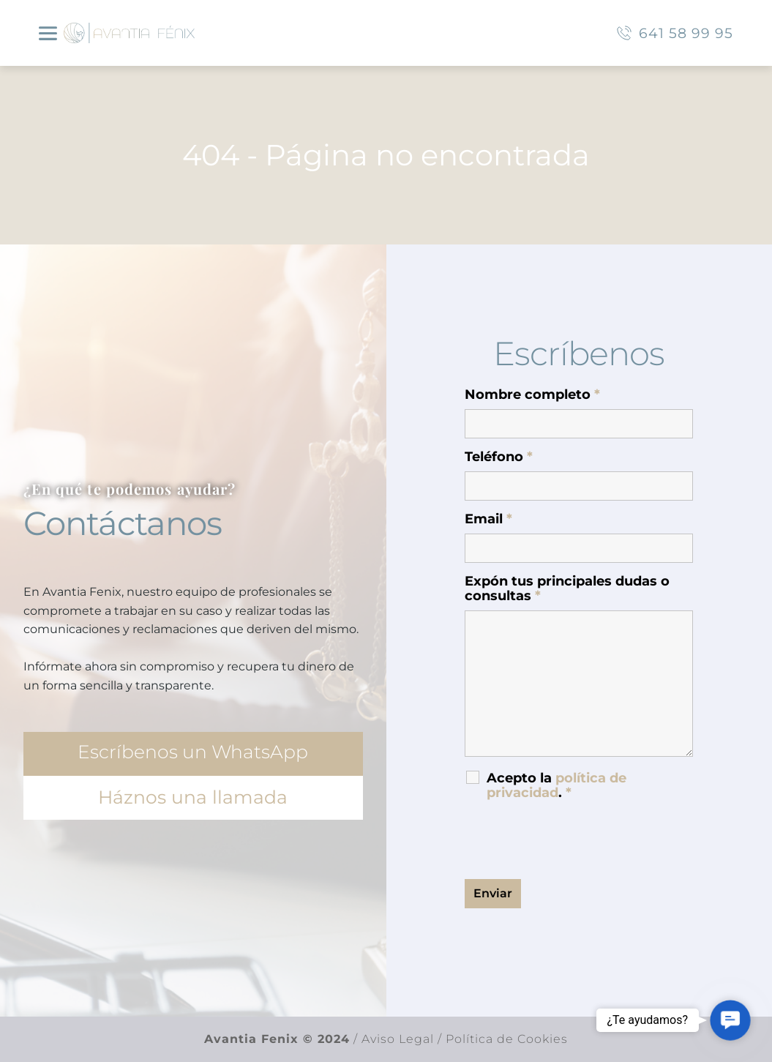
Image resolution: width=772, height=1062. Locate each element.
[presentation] (576, 839)
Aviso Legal (396, 1039)
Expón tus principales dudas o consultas (567, 588)
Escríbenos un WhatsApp (193, 752)
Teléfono (499, 457)
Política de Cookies (507, 1039)
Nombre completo (532, 394)
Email (488, 519)
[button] (730, 1020)
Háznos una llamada (193, 797)
